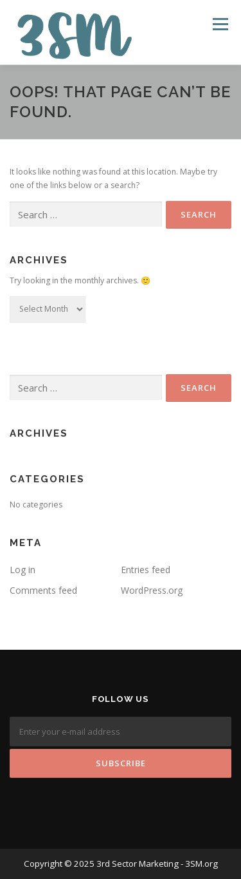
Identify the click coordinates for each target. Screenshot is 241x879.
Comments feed (43, 590)
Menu (219, 24)
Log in (22, 569)
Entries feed (145, 569)
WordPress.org (152, 590)
